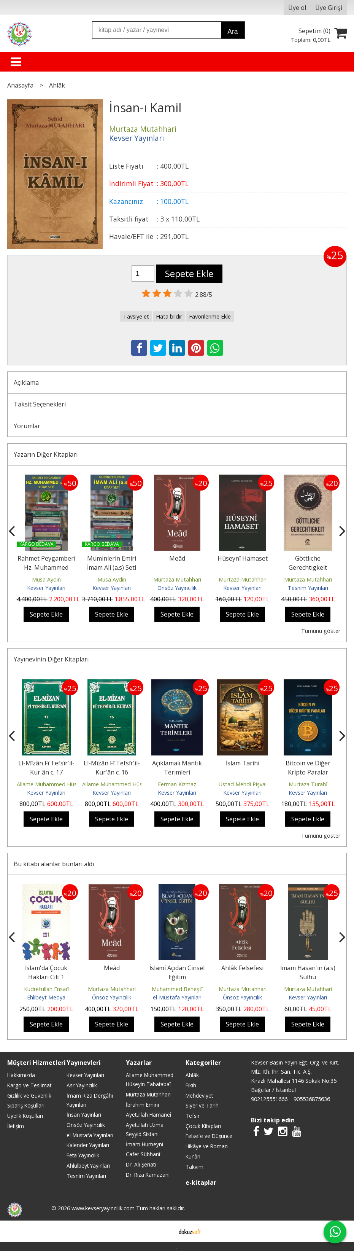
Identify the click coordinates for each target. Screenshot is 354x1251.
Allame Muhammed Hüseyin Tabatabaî (65, 784)
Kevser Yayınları (46, 587)
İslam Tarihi (242, 763)
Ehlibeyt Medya (46, 997)
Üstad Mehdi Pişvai (243, 784)
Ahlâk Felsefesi (242, 968)
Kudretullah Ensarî (46, 989)
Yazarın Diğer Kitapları (46, 454)
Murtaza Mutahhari (177, 579)
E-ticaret (165, 1231)
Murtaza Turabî (308, 784)
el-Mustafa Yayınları (177, 997)
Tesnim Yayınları (308, 587)
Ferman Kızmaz (177, 784)
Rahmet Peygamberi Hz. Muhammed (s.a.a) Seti (46, 567)
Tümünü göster (320, 630)
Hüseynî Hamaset (242, 558)
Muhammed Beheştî (177, 989)
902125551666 (269, 1099)
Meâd (177, 558)
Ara (232, 31)
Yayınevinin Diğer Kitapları (51, 659)
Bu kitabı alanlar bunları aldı (54, 864)
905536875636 (312, 1099)
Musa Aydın (46, 579)
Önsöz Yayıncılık (177, 587)
